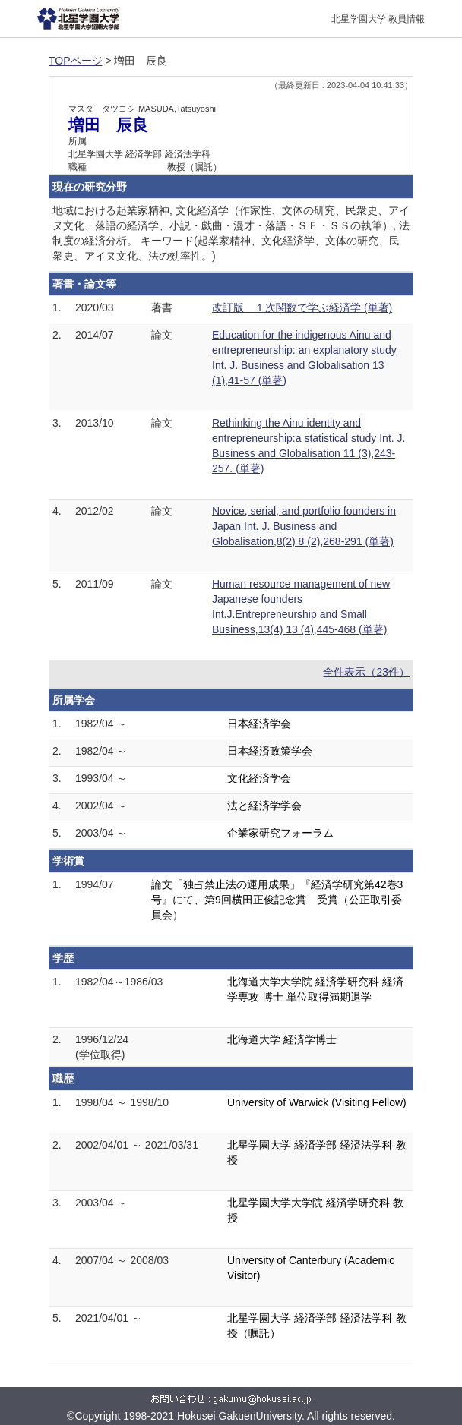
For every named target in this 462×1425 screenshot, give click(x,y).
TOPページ (76, 61)
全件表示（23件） (366, 672)
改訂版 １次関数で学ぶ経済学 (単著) (302, 307)
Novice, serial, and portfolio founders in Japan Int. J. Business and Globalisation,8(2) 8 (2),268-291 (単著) (304, 526)
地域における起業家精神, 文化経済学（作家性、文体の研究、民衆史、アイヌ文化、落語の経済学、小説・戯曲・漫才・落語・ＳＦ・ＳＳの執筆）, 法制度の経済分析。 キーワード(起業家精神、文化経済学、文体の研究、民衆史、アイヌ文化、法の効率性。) (231, 233)
